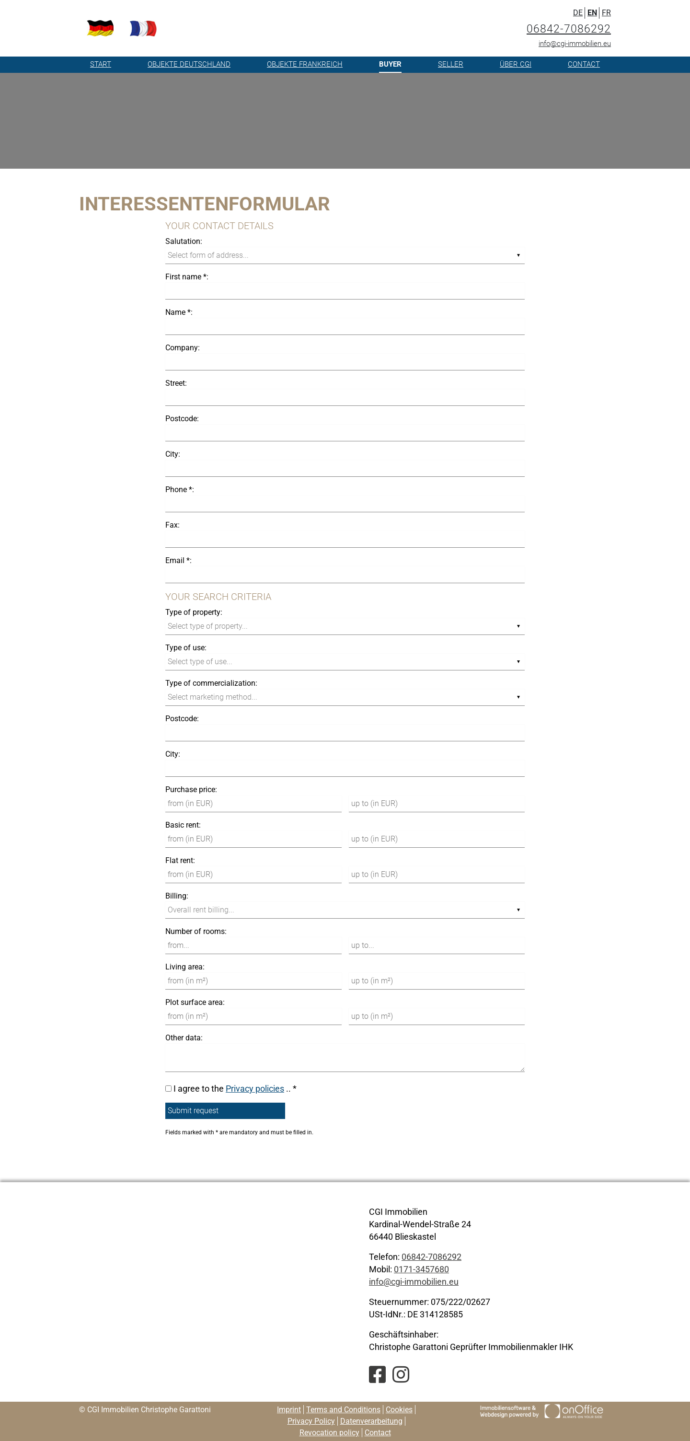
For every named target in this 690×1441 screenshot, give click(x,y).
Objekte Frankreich (305, 64)
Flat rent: (180, 860)
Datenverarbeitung (371, 1421)
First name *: (186, 276)
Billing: (176, 895)
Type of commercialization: (211, 683)
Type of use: (186, 647)
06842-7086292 (569, 29)
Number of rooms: (196, 931)
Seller (450, 64)
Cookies (399, 1409)
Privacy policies (255, 1089)
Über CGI (515, 64)
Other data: (184, 1037)
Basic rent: (183, 825)
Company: (182, 347)
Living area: (185, 966)
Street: (176, 383)
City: (172, 454)
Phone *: (179, 489)
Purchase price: (191, 789)
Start (100, 64)
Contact (584, 64)
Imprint (289, 1409)
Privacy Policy (311, 1421)
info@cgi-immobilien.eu (575, 43)
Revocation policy (329, 1432)
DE (578, 12)
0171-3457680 (421, 1269)
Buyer (390, 64)
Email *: (178, 560)
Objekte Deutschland (189, 64)
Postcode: (182, 418)
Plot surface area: (195, 1002)
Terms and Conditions (343, 1409)
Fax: (172, 525)
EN (592, 12)
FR (606, 12)
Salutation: (183, 241)
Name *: (179, 312)
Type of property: (193, 612)
